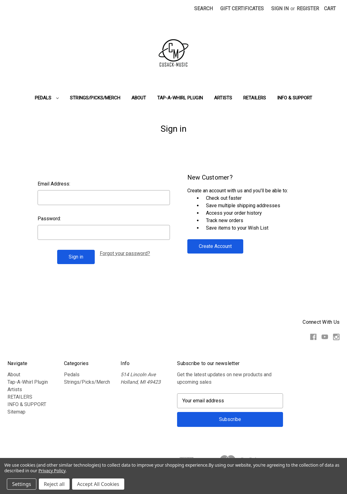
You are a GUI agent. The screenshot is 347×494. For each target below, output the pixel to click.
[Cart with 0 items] (330, 8)
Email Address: (54, 184)
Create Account (215, 246)
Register (308, 8)
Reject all (54, 484)
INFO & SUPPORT (294, 98)
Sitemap (16, 412)
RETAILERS (254, 98)
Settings (21, 484)
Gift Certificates (242, 8)
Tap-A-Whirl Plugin (180, 98)
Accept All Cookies (98, 484)
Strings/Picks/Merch (95, 98)
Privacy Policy (52, 470)
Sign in (280, 8)
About (138, 98)
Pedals (47, 98)
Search (203, 8)
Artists (223, 98)
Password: (49, 219)
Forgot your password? (125, 253)
